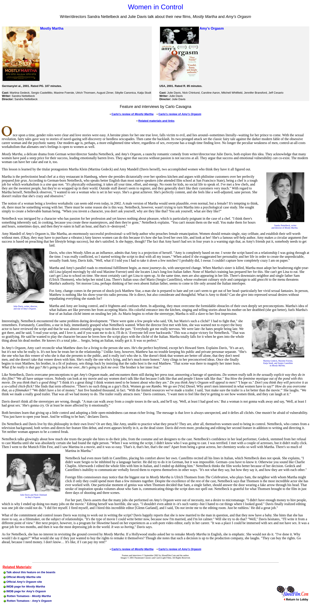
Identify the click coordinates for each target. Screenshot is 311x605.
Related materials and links (156, 120)
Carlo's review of (179, 114)
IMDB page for (24, 586)
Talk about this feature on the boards (29, 572)
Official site (22, 577)
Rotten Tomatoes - (27, 596)
